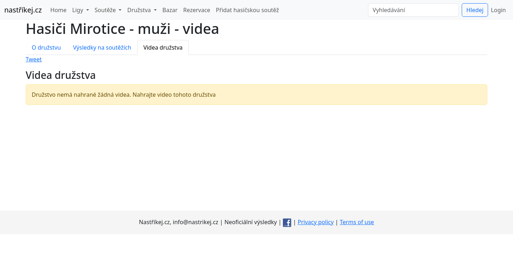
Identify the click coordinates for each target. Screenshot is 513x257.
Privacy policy (316, 222)
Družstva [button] (139, 10)
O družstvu (46, 47)
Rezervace (196, 10)
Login (498, 10)
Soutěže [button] (106, 10)
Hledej (474, 10)
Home (58, 10)
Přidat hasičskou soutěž (247, 10)
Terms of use (357, 222)
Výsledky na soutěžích (102, 47)
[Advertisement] (256, 161)
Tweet (34, 59)
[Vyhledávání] (413, 10)
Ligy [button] (78, 10)
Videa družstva (162, 47)
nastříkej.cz (23, 10)
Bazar (169, 10)
